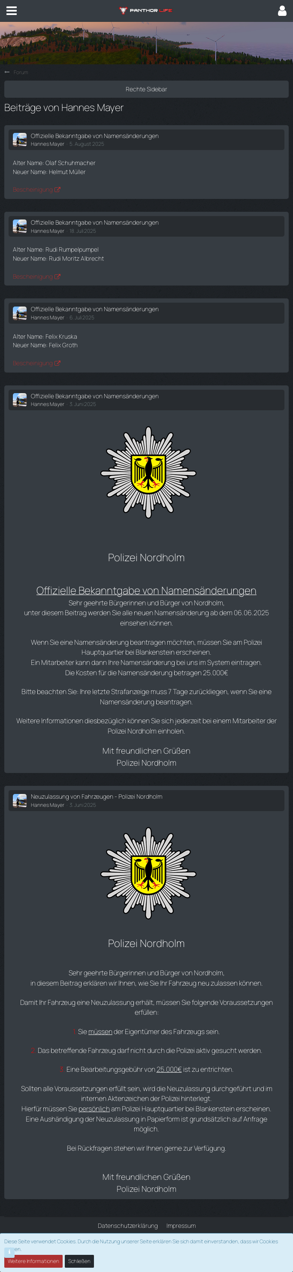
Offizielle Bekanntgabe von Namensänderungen (95, 136)
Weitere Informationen (33, 1261)
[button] (11, 11)
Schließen (79, 1261)
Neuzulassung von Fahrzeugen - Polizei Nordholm (96, 796)
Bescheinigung (33, 189)
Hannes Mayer (47, 143)
